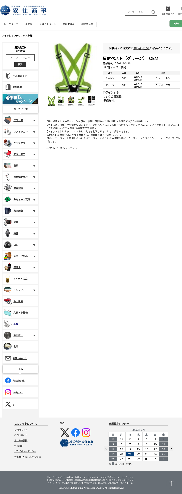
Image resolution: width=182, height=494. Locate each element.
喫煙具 (12, 267)
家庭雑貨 (13, 210)
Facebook (13, 380)
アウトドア (14, 154)
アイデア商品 (15, 278)
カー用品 (13, 301)
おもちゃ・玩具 (16, 199)
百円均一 (13, 335)
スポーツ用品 (15, 256)
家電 (10, 222)
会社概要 (12, 87)
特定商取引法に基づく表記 (27, 456)
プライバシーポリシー (25, 451)
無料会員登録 (141, 48)
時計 (10, 233)
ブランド (13, 120)
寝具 (10, 165)
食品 (10, 346)
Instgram (13, 392)
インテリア (14, 290)
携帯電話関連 (15, 177)
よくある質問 (20, 440)
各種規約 (18, 446)
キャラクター (15, 143)
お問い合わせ (15, 358)
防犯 (10, 244)
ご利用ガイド (15, 76)
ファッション (15, 131)
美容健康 (13, 188)
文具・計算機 (15, 312)
